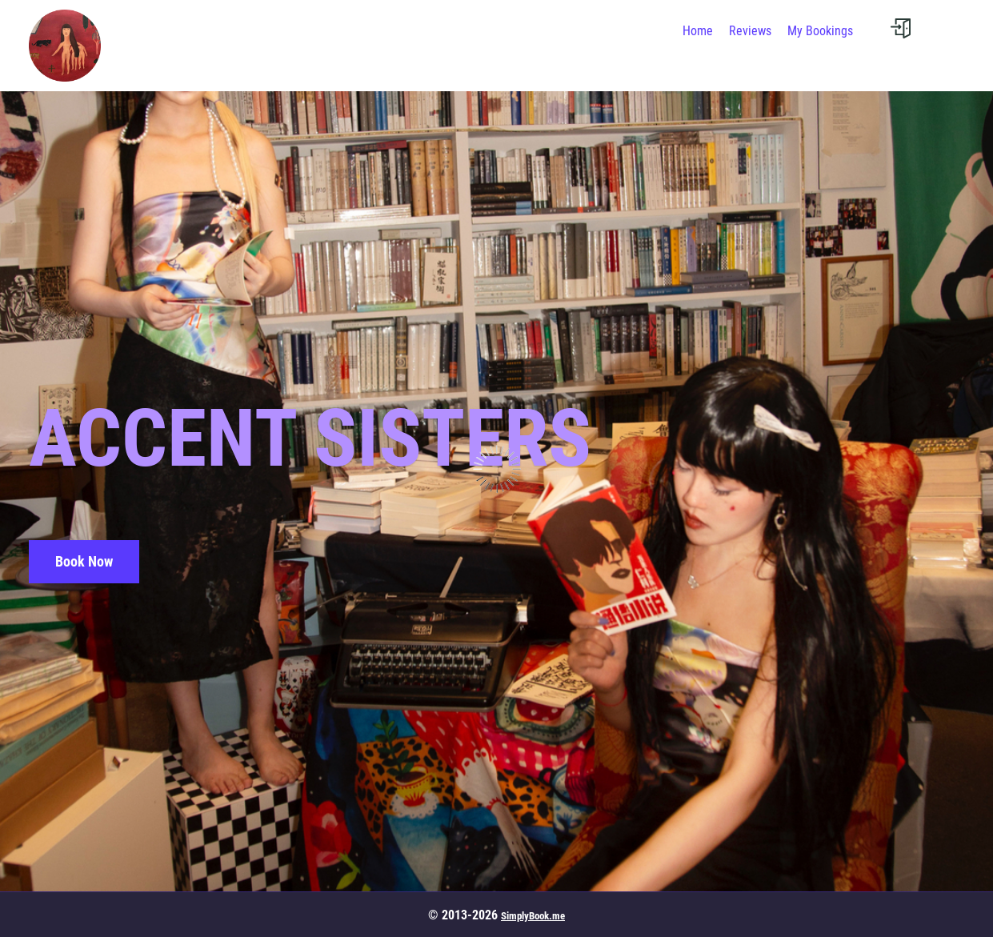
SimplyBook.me (533, 916)
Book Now (84, 561)
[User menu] (901, 28)
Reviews (750, 30)
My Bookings (820, 30)
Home (698, 30)
